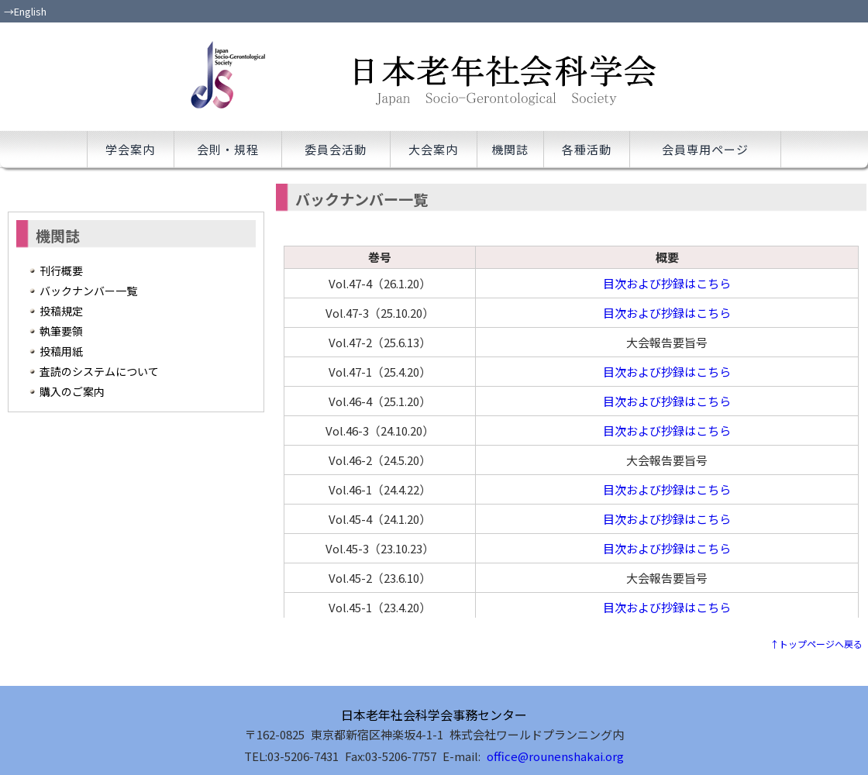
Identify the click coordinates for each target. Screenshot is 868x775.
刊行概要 (61, 270)
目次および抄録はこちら (667, 283)
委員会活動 (336, 149)
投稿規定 (61, 311)
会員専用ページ (705, 149)
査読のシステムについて (99, 371)
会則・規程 (228, 149)
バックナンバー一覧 (88, 290)
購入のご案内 (72, 391)
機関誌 (510, 149)
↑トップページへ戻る (816, 643)
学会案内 (130, 149)
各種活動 (586, 149)
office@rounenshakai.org (555, 756)
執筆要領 (61, 331)
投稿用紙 (61, 351)
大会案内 (433, 149)
